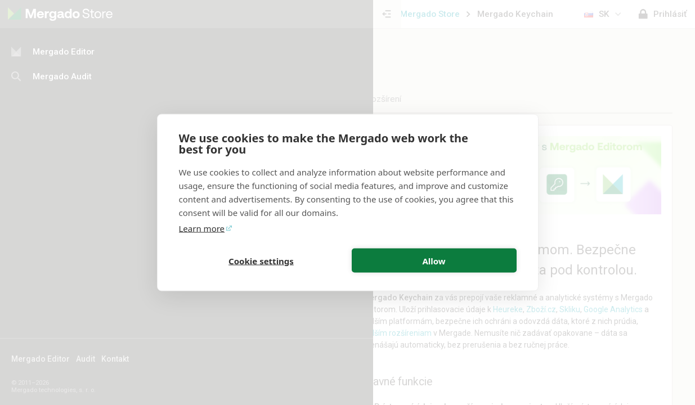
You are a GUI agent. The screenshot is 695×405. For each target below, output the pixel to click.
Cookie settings (261, 260)
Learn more (202, 228)
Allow (433, 260)
